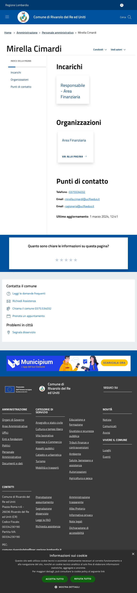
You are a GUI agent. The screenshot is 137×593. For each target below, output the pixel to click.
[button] (68, 587)
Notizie (107, 420)
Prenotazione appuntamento (45, 499)
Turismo (40, 461)
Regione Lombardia (17, 5)
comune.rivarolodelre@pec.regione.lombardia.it (32, 549)
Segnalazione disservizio (44, 511)
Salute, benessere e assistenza (81, 462)
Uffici (5, 432)
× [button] (133, 554)
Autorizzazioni (78, 472)
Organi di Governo (13, 420)
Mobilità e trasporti (47, 467)
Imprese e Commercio (49, 442)
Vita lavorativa (44, 435)
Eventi (107, 457)
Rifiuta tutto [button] (82, 578)
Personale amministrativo (57, 32)
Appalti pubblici (45, 448)
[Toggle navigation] (7, 17)
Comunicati (109, 426)
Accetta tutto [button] (55, 578)
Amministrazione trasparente (79, 499)
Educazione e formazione (77, 422)
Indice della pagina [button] (21, 61)
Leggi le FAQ (43, 520)
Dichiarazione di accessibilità (78, 530)
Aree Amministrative (14, 426)
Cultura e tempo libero (49, 429)
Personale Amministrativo (11, 454)
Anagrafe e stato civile (49, 422)
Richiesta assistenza (48, 526)
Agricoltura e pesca (80, 478)
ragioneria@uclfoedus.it (79, 206)
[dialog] (68, 571)
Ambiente (75, 454)
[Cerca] (129, 17)
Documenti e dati (12, 463)
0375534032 (77, 192)
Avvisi (106, 432)
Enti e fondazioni (12, 439)
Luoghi (107, 450)
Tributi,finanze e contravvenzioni (79, 445)
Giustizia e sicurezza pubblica (81, 433)
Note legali (75, 521)
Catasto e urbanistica (48, 455)
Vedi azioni (119, 50)
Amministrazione (27, 32)
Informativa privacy (81, 515)
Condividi (100, 50)
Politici (6, 445)
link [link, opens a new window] (103, 571)
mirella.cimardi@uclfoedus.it (82, 199)
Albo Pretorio (77, 508)
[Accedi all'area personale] (122, 5)
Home (7, 32)
